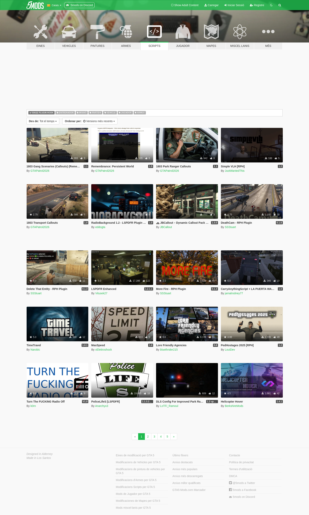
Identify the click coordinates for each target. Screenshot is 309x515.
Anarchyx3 (101, 405)
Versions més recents (90, 121)
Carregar (211, 5)
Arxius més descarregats (187, 476)
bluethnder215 (169, 349)
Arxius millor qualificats (186, 483)
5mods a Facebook (242, 490)
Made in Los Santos (39, 457)
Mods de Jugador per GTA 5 (133, 493)
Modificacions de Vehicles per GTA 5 (138, 462)
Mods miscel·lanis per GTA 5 (133, 507)
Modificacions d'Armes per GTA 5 (136, 480)
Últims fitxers (180, 455)
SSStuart (230, 227)
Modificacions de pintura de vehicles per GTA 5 (140, 471)
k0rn (33, 405)
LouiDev (230, 349)
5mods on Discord (242, 497)
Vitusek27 (101, 293)
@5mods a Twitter (242, 483)
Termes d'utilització (240, 469)
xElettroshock (103, 349)
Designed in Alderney (40, 454)
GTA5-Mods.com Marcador (189, 489)
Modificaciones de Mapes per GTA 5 (138, 500)
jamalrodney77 (234, 293)
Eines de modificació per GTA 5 (135, 455)
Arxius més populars (184, 469)
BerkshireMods (234, 405)
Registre (257, 5)
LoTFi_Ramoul (169, 405)
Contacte (234, 455)
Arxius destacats (182, 462)
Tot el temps (43, 121)
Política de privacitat (241, 462)
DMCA (233, 476)
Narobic (35, 349)
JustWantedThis (235, 170)
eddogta (100, 227)
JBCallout (166, 227)
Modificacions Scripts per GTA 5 (135, 487)
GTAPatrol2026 (40, 170)
